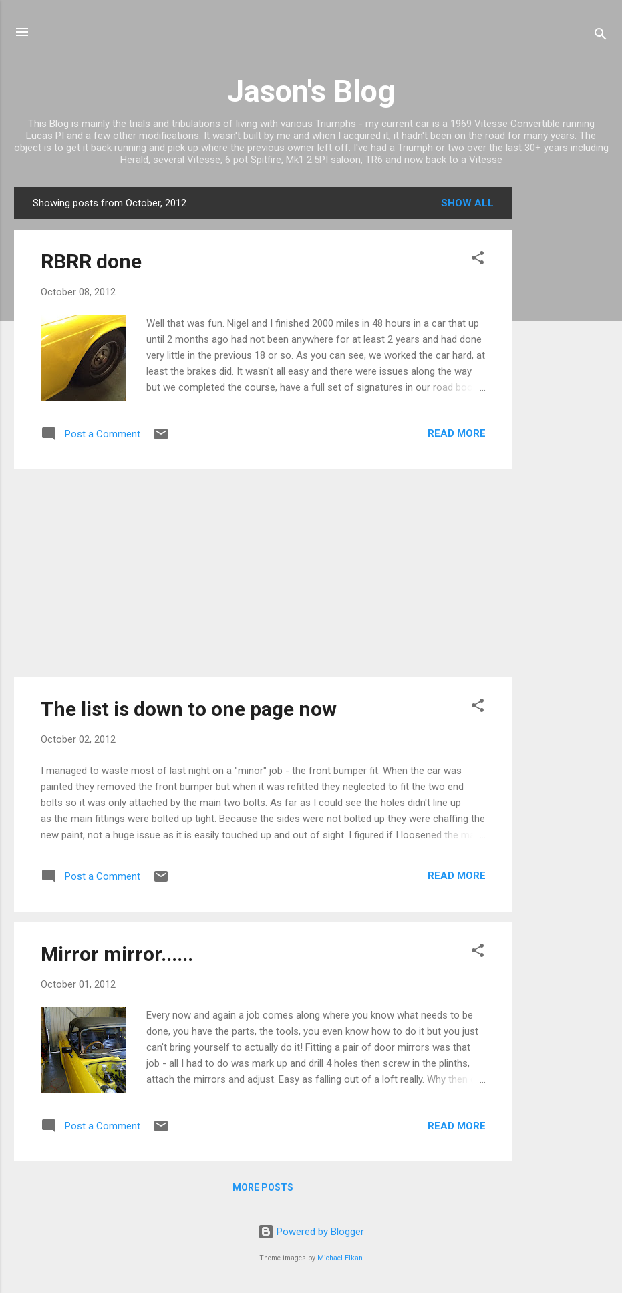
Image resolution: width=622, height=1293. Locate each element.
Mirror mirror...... (117, 954)
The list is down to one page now (189, 709)
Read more (457, 433)
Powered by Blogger (311, 1232)
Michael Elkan (340, 1258)
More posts (262, 1187)
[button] (478, 260)
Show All (467, 203)
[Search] (601, 36)
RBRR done (91, 261)
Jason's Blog (311, 91)
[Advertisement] (566, 387)
